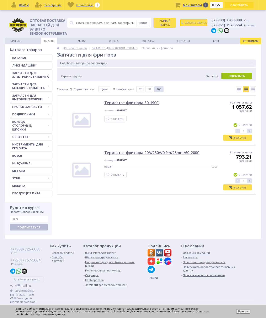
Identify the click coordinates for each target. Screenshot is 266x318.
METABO (18, 171)
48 (149, 89)
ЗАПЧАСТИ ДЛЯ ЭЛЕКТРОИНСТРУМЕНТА (30, 75)
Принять (243, 311)
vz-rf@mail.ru (20, 285)
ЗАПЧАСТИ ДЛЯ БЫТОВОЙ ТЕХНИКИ (30, 97)
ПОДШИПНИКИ (30, 114)
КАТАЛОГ (19, 58)
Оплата (113, 40)
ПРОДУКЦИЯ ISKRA (26, 193)
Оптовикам (251, 40)
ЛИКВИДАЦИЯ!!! (24, 65)
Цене (104, 89)
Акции (82, 40)
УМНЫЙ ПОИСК (165, 22)
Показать (237, 76)
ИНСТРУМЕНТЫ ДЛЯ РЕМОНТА (30, 146)
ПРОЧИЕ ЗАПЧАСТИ (30, 107)
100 (159, 89)
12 (140, 89)
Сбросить (212, 76)
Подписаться (28, 227)
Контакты (183, 40)
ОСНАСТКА (30, 137)
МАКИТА (18, 186)
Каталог (49, 40)
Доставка (148, 40)
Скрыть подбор (71, 76)
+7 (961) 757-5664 (226, 24)
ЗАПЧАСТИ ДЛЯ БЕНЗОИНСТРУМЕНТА (30, 86)
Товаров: (63, 89)
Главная (15, 40)
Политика (202, 311)
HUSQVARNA (21, 163)
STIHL (30, 178)
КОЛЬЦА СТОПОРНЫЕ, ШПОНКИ (30, 125)
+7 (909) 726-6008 (226, 19)
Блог (216, 40)
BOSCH (17, 156)
